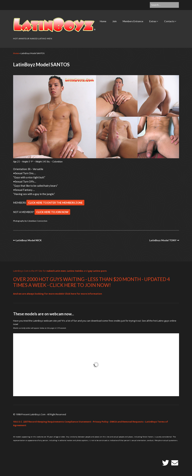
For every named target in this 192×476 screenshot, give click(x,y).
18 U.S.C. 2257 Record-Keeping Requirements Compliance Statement (52, 421)
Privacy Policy (100, 421)
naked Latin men (56, 270)
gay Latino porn (97, 270)
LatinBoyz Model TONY (162, 240)
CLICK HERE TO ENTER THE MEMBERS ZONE (55, 202)
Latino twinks (75, 270)
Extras (152, 21)
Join (114, 21)
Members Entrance (133, 21)
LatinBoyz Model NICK (29, 240)
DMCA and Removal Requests (126, 421)
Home (103, 21)
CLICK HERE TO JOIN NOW (52, 211)
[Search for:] (164, 5)
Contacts (169, 21)
